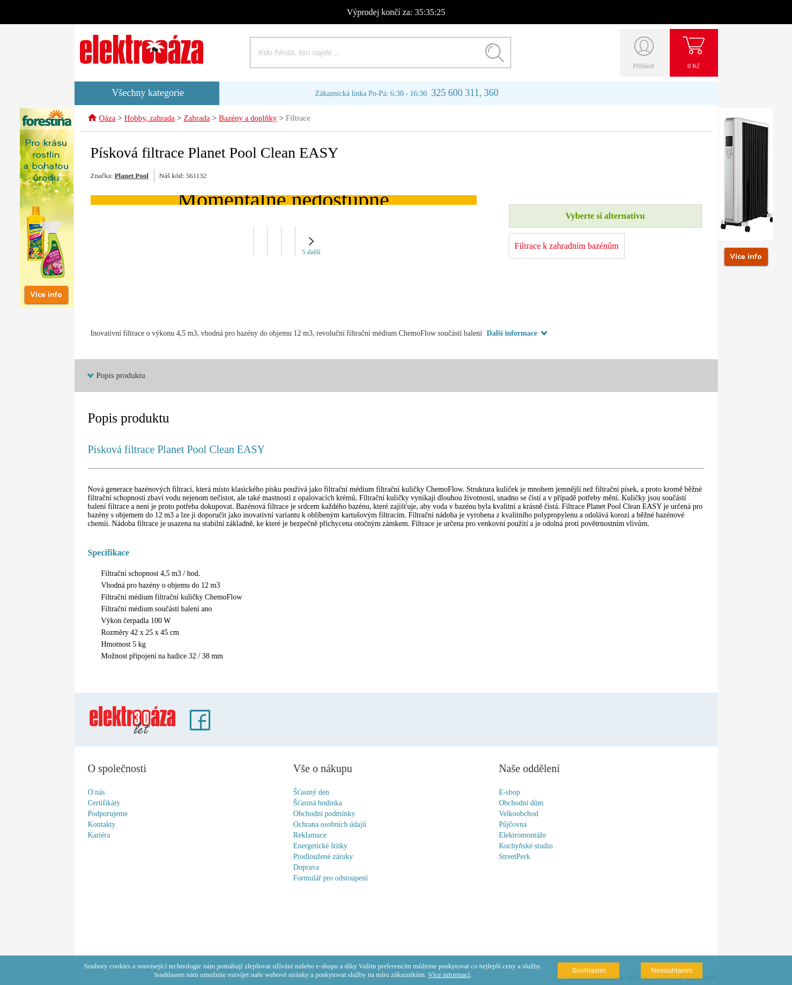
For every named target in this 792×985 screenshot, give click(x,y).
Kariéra (99, 836)
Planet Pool (132, 176)
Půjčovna (513, 825)
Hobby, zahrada (149, 119)
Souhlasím (588, 970)
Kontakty (102, 825)
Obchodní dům (521, 803)
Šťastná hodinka (317, 803)
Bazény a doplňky (248, 119)
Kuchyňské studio (526, 846)
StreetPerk (514, 857)
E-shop (509, 793)
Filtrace (298, 119)
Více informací (449, 975)
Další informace (512, 334)
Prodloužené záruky (323, 857)
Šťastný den (311, 793)
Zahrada (196, 119)
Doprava (306, 868)
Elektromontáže (522, 836)
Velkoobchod (518, 814)
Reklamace (310, 836)
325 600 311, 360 (464, 92)
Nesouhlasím (672, 970)
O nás (96, 793)
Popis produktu (121, 376)
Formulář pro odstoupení (330, 879)
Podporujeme (108, 814)
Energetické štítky (320, 846)
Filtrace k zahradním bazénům (567, 246)
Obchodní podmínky (324, 814)
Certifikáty (104, 803)
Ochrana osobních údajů (329, 825)
